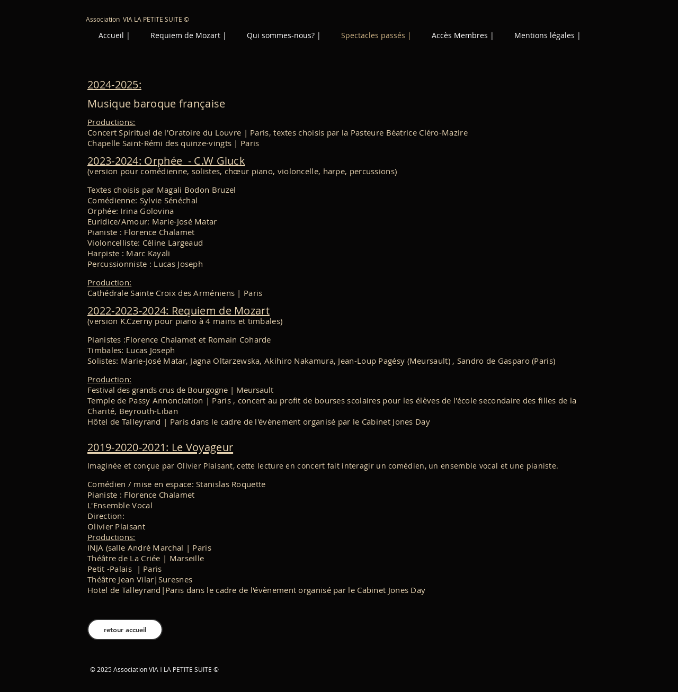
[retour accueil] (125, 629)
